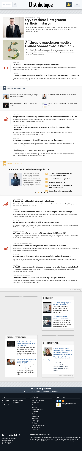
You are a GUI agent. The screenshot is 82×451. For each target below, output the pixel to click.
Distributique (41, 4)
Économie (35, 412)
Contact (6, 400)
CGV (5, 402)
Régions (34, 423)
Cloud (33, 405)
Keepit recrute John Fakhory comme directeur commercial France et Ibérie (45, 117)
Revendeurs (35, 402)
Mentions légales (18, 400)
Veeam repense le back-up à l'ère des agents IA (33, 151)
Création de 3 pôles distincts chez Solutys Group (33, 201)
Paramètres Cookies (10, 405)
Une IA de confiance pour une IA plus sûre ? (60, 192)
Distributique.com (7, 440)
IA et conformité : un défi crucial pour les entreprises (60, 187)
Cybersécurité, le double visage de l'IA (29, 169)
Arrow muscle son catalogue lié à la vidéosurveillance (36, 222)
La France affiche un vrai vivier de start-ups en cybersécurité (39, 277)
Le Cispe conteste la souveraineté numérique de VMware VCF (39, 233)
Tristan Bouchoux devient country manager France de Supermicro (24, 96)
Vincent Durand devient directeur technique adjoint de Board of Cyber (43, 212)
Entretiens (35, 430)
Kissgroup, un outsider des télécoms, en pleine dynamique (38, 140)
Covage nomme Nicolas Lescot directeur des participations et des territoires (46, 75)
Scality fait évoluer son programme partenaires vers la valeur (39, 246)
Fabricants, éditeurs (38, 400)
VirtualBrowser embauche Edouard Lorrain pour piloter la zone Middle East (45, 267)
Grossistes (35, 418)
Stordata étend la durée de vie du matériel (62, 95)
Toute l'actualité (75, 290)
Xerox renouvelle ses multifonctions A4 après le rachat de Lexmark (42, 256)
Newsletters (69, 404)
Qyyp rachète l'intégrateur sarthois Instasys (45, 21)
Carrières (34, 414)
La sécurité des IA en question (59, 179)
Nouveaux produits (37, 409)
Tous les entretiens (65, 375)
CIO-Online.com (7, 442)
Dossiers (34, 407)
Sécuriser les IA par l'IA (57, 182)
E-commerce (36, 427)
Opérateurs (35, 416)
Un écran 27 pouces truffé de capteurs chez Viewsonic (36, 65)
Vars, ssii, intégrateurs (38, 425)
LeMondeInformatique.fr (9, 438)
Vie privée (16, 402)
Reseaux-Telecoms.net (9, 444)
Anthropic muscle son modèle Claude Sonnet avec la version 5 (49, 44)
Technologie (35, 421)
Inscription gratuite (69, 4)
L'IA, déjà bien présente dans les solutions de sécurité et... (60, 174)
